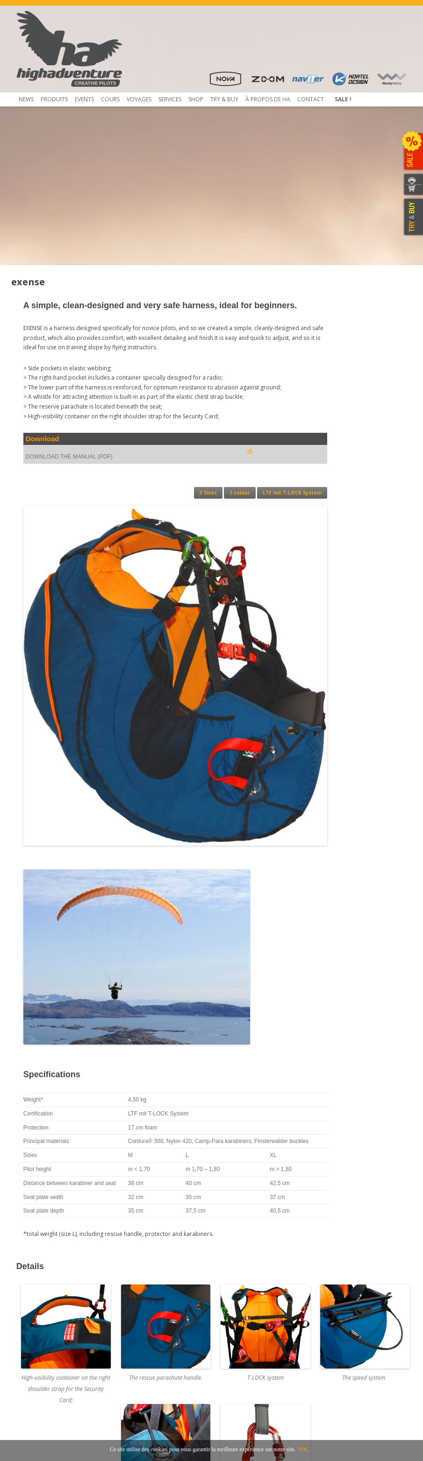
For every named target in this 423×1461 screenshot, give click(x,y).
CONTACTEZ (412, 179)
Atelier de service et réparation (157, 1341)
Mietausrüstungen (140, 1358)
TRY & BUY (412, 217)
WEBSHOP (412, 190)
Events (84, 99)
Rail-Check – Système (143, 1324)
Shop (195, 99)
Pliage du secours (139, 1308)
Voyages (139, 99)
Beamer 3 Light (36, 1316)
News (26, 99)
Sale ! (343, 99)
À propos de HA (267, 99)
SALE (412, 152)
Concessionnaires (240, 1299)
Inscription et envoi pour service (158, 1350)
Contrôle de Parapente (146, 1299)
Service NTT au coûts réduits (153, 1316)
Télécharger (32, 1324)
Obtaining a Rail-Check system (156, 1333)
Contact (310, 99)
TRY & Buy (224, 99)
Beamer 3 (29, 1308)
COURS (110, 99)
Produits (54, 99)
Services (169, 99)
